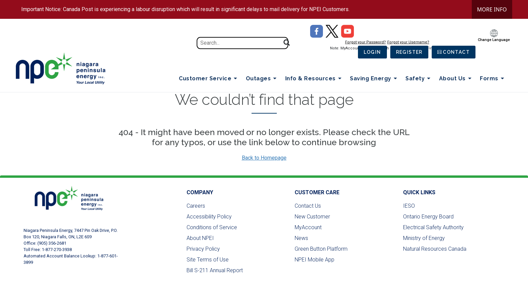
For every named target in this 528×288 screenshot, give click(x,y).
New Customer (312, 216)
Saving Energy (374, 79)
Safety (419, 79)
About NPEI (200, 238)
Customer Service (209, 79)
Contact (456, 52)
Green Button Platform (321, 249)
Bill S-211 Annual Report (215, 270)
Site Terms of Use (208, 259)
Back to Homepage (264, 158)
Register (409, 52)
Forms (493, 79)
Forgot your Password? (365, 42)
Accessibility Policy (209, 216)
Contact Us (308, 206)
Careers (196, 206)
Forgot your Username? (408, 42)
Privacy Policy (203, 249)
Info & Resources (314, 79)
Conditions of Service (212, 227)
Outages (262, 79)
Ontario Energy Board (428, 216)
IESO (409, 206)
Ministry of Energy (424, 238)
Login (372, 52)
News (301, 238)
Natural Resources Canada (434, 249)
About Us (456, 79)
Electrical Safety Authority (433, 227)
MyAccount (308, 227)
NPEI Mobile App (314, 259)
